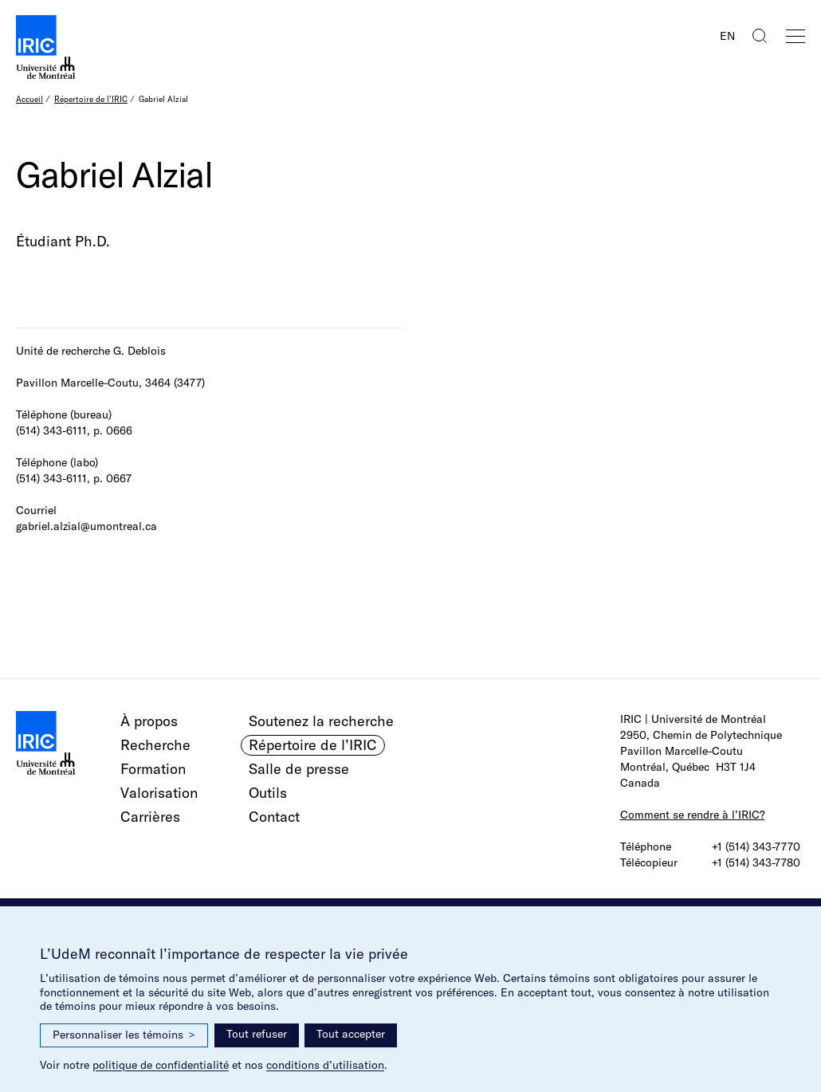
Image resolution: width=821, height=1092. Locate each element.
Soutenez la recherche (321, 721)
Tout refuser (256, 1034)
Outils (268, 793)
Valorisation (159, 793)
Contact (274, 816)
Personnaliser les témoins (124, 1035)
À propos (149, 721)
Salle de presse (299, 769)
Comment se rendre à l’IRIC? (692, 814)
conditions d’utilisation (325, 1065)
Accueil (29, 99)
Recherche (155, 745)
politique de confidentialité (160, 1065)
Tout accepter (350, 1034)
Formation (153, 769)
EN (727, 36)
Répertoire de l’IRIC (91, 99)
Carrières (150, 816)
